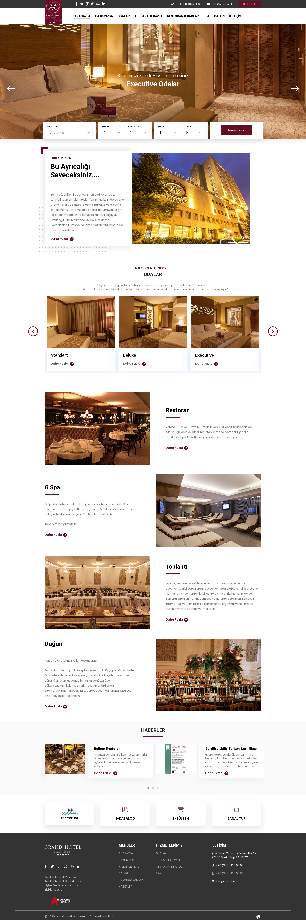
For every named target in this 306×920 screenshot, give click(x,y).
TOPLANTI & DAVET (148, 16)
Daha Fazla (62, 239)
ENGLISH (250, 4)
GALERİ (219, 16)
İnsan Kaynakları (131, 878)
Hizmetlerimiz (129, 864)
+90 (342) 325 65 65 (188, 4)
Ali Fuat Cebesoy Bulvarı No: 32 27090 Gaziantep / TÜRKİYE (234, 853)
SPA (206, 16)
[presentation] (11, 88)
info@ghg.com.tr (222, 4)
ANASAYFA (82, 16)
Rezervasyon (236, 130)
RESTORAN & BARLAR (183, 16)
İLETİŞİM (235, 16)
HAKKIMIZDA (104, 16)
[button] (148, 788)
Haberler (125, 884)
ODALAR (124, 16)
